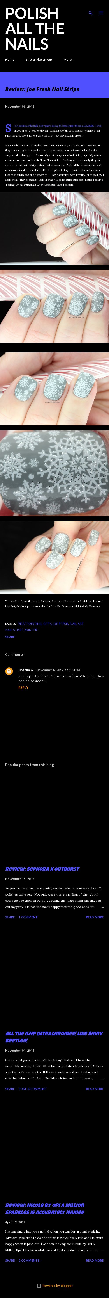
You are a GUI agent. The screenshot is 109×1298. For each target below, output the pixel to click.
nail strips (14, 630)
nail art (77, 624)
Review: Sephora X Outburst (42, 869)
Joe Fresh (60, 624)
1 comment (28, 917)
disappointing (30, 624)
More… (69, 59)
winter (31, 630)
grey (47, 624)
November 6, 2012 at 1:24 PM (58, 670)
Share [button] (10, 637)
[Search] (90, 8)
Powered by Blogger (54, 1286)
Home (9, 59)
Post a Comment (33, 1089)
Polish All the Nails (34, 28)
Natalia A (25, 670)
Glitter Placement (39, 59)
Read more (95, 917)
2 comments (29, 1260)
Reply (23, 687)
